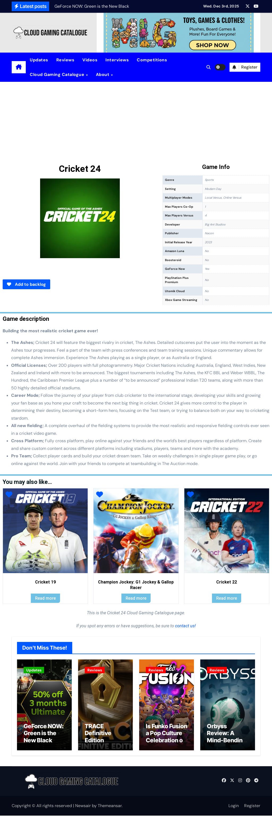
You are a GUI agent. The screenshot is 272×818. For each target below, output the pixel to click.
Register (252, 808)
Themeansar (110, 808)
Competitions (152, 60)
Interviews (117, 60)
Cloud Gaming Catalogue (58, 74)
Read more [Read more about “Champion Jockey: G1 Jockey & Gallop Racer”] (136, 598)
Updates (39, 60)
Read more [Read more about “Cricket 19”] (45, 598)
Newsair (83, 808)
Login (233, 808)
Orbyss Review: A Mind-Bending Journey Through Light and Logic (226, 746)
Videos (89, 60)
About (103, 74)
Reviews (65, 60)
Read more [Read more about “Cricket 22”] (226, 598)
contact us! (185, 625)
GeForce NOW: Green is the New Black (44, 735)
